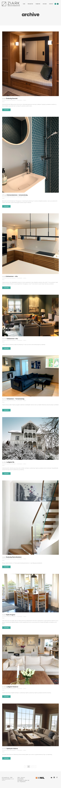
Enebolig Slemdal (11, 98)
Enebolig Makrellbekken (14, 557)
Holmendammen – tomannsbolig (17, 195)
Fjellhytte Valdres (12, 748)
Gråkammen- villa (12, 338)
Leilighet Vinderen (12, 687)
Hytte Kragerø (10, 614)
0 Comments (19, 100)
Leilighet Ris (10, 462)
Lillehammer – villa (12, 276)
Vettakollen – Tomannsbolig (15, 399)
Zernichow (13, 100)
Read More (6, 109)
